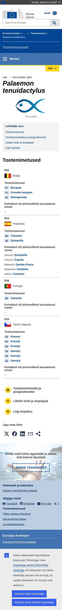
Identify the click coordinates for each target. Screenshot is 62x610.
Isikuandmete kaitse (14, 519)
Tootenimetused (38, 33)
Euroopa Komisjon (11, 33)
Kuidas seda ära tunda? (46, 2)
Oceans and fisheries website (20, 490)
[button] (6, 433)
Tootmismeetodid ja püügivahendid (25, 137)
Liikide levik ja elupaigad (19, 142)
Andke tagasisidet (31, 467)
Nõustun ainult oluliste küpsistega (34, 602)
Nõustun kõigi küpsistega (29, 593)
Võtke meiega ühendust (16, 513)
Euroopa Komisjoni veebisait (19, 542)
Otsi (54, 22)
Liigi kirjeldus (13, 147)
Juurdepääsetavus (13, 524)
